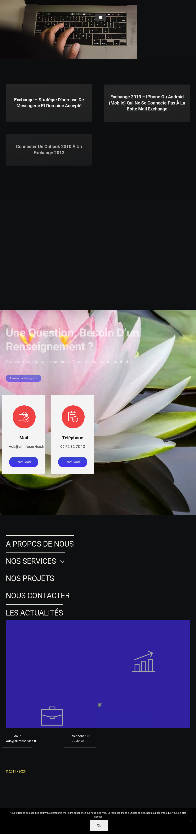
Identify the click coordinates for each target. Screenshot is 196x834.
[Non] (191, 821)
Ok (99, 825)
